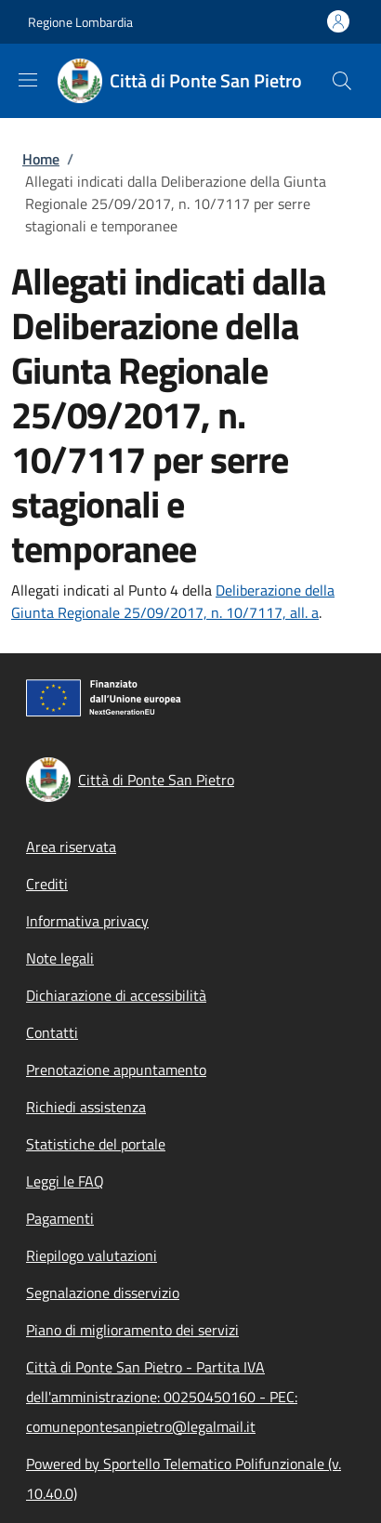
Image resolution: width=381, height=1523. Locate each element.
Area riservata (71, 846)
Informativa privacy (87, 921)
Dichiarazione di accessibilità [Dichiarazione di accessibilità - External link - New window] (116, 995)
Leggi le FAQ (65, 1181)
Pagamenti (60, 1218)
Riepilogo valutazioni (91, 1255)
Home (40, 159)
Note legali (60, 958)
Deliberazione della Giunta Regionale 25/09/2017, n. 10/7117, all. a (173, 601)
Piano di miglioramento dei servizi (132, 1330)
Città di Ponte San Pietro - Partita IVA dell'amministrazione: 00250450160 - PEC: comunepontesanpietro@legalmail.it (161, 1397)
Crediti (47, 884)
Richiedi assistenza (86, 1107)
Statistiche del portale (95, 1144)
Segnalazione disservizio (102, 1292)
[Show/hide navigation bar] (28, 80)
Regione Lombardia (80, 22)
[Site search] (342, 81)
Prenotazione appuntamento (116, 1069)
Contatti (52, 1032)
